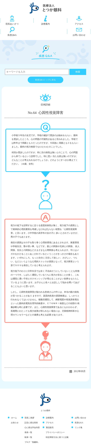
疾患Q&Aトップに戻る (45, 67)
